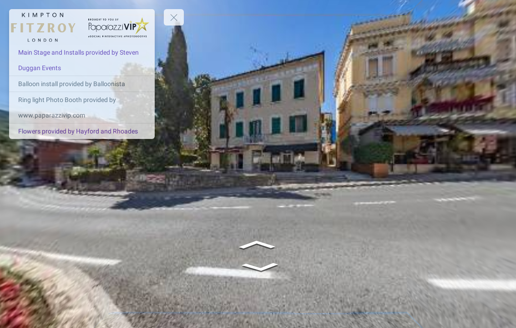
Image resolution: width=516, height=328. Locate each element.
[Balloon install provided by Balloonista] (82, 84)
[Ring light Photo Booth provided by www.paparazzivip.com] (82, 107)
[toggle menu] (174, 17)
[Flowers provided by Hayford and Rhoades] (82, 131)
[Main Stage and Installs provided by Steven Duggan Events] (82, 60)
